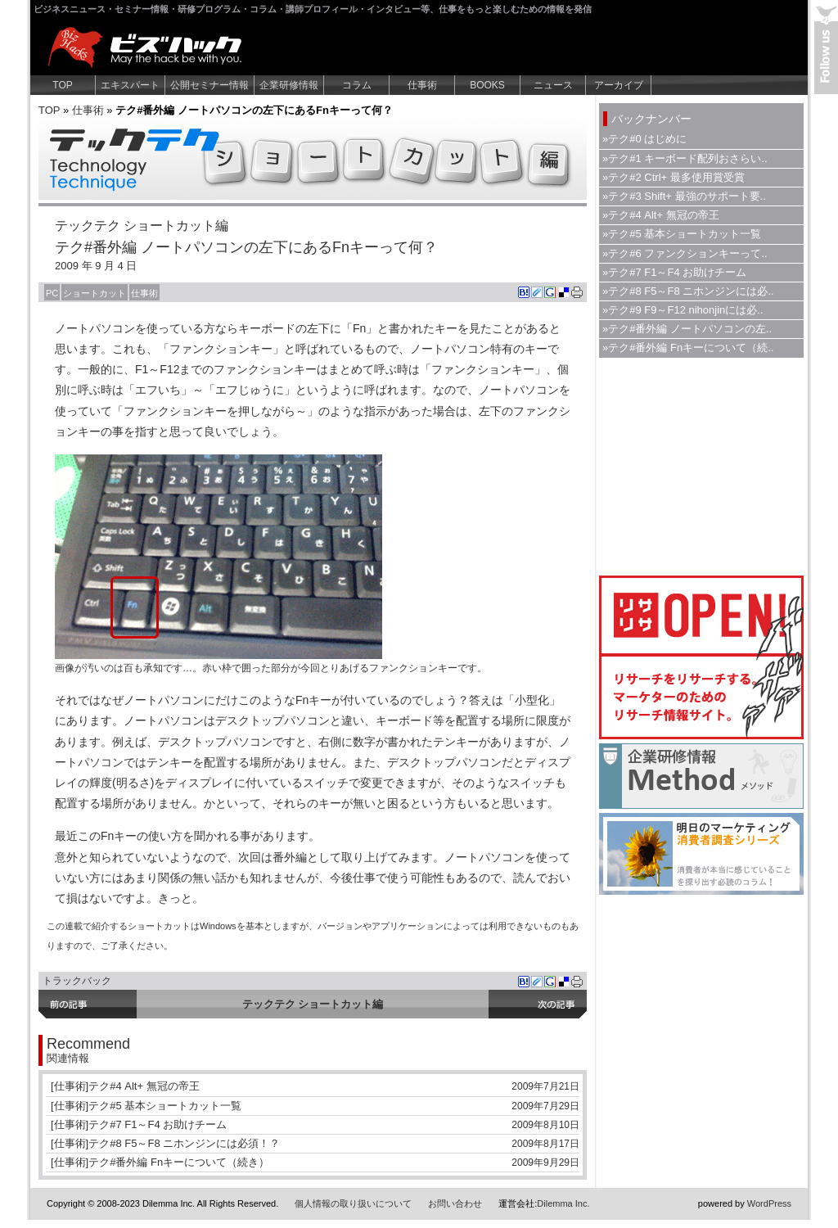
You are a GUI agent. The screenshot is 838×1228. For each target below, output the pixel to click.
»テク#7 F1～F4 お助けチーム (674, 272)
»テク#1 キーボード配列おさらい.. (685, 158)
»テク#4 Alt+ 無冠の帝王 (660, 215)
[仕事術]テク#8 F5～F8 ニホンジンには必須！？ (165, 1143)
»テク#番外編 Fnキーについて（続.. (687, 347)
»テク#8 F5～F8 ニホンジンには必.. (687, 291)
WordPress (769, 1203)
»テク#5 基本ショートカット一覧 (681, 234)
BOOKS (487, 85)
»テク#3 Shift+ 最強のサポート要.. (684, 196)
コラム (357, 85)
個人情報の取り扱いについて (353, 1203)
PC (52, 293)
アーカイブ (618, 85)
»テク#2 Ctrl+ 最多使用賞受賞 (673, 177)
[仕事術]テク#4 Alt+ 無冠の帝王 (125, 1086)
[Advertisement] (701, 465)
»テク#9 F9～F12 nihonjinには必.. (683, 310)
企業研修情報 (288, 85)
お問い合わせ (455, 1203)
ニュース (553, 85)
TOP (62, 85)
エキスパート (130, 85)
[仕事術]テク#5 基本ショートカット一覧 (146, 1105)
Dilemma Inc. (563, 1203)
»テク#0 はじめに (644, 139)
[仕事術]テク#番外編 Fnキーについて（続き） (160, 1162)
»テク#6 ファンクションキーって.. (685, 253)
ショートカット (94, 293)
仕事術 (422, 85)
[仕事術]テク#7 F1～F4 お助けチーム (139, 1124)
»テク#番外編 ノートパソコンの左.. (687, 329)
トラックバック (77, 980)
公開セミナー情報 (209, 85)
